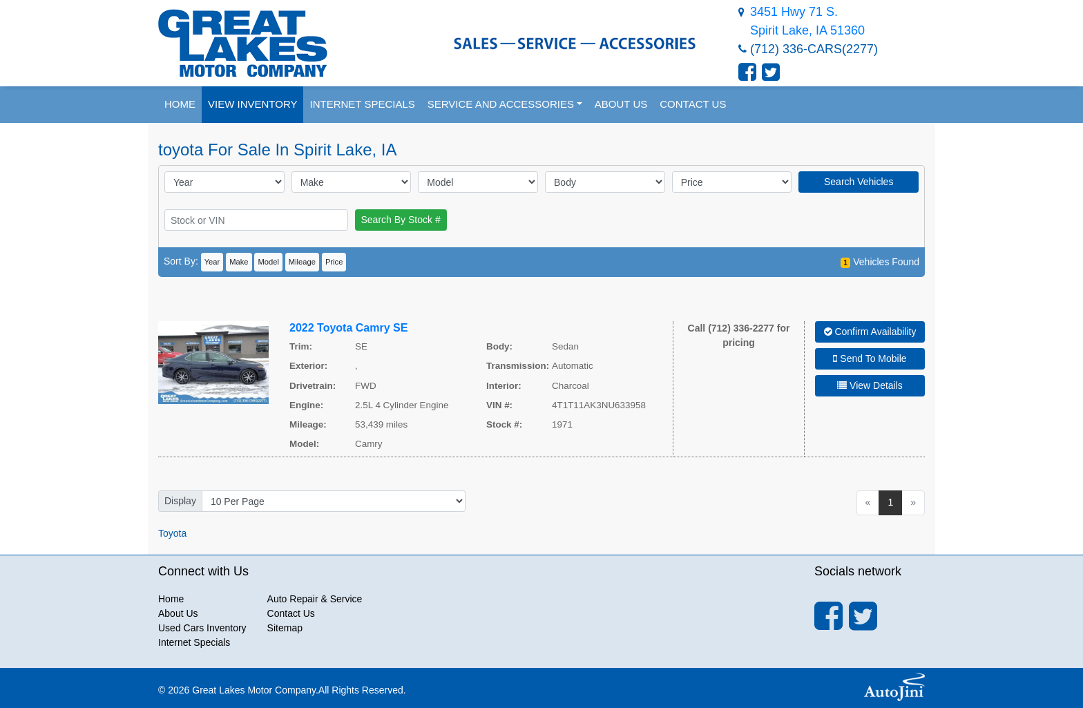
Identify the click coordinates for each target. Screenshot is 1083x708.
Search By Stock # (401, 219)
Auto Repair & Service (315, 598)
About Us (178, 613)
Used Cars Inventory (202, 627)
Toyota (172, 533)
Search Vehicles (858, 181)
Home (171, 598)
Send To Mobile (869, 358)
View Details (870, 385)
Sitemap (285, 627)
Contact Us (291, 613)
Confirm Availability (870, 331)
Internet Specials (194, 642)
